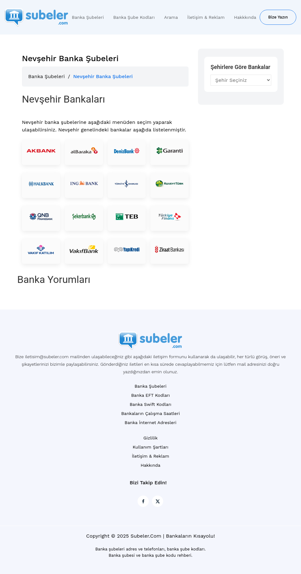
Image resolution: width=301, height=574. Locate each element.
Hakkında (150, 465)
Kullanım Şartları (150, 446)
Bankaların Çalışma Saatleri (150, 413)
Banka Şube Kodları (134, 17)
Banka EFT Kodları (150, 395)
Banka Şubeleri (88, 17)
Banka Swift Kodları (150, 404)
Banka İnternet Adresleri (150, 422)
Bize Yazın (278, 17)
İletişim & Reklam (206, 17)
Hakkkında (245, 17)
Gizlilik (150, 437)
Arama (171, 17)
